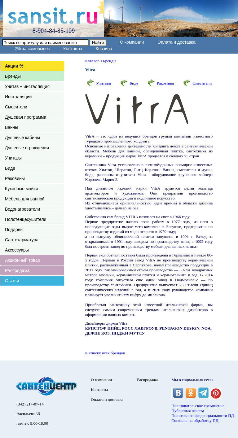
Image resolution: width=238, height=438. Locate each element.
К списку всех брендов (105, 353)
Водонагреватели (22, 209)
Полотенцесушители (25, 219)
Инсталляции (18, 96)
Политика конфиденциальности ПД (202, 415)
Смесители (16, 106)
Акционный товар (22, 260)
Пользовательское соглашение (197, 405)
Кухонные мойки (21, 188)
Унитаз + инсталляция (27, 86)
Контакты (72, 48)
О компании (132, 42)
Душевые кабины (22, 137)
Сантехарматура (21, 239)
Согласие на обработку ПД (194, 420)
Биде (10, 168)
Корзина (104, 48)
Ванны (11, 127)
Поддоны (14, 229)
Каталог (92, 61)
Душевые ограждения (27, 147)
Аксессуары (17, 249)
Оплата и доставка (176, 42)
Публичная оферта (187, 410)
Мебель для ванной (25, 198)
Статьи (12, 280)
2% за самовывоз (32, 48)
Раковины (15, 178)
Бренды (13, 76)
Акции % (14, 66)
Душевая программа (25, 117)
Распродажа (17, 270)
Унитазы (13, 157)
